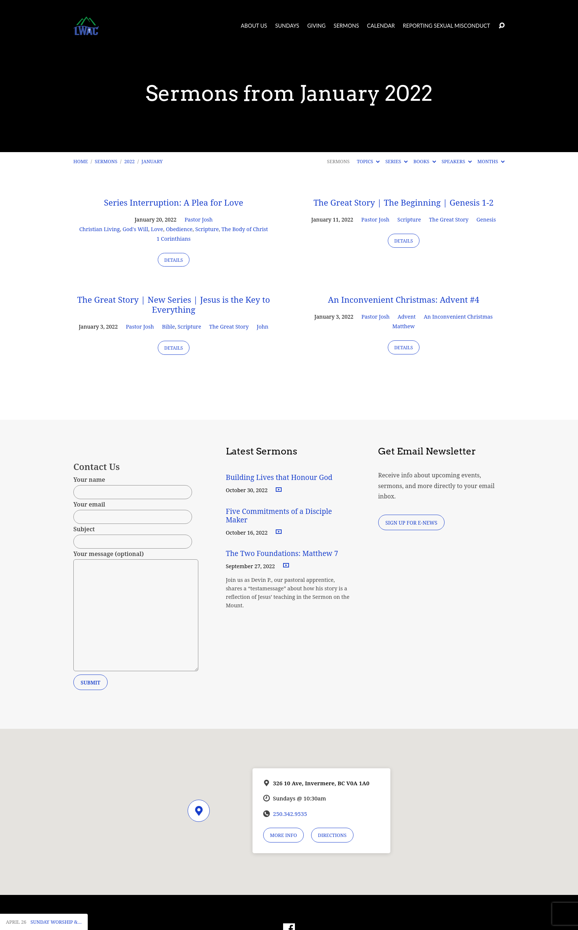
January (152, 161)
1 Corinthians (174, 238)
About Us (254, 25)
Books (424, 161)
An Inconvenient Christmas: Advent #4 (403, 299)
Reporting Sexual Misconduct (446, 25)
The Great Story (449, 219)
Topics (368, 161)
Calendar (381, 25)
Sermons (346, 25)
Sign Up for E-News (411, 522)
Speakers (457, 161)
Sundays (287, 25)
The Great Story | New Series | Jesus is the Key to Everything (173, 304)
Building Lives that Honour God (279, 477)
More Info (283, 835)
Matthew (403, 326)
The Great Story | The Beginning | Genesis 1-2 (403, 202)
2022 (129, 161)
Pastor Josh (199, 219)
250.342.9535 (290, 813)
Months (491, 161)
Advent (407, 316)
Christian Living (99, 229)
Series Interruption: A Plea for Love (173, 202)
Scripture (207, 229)
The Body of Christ (245, 229)
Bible (168, 326)
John (262, 326)
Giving (316, 25)
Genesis (486, 219)
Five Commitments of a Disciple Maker (279, 515)
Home (80, 161)
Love (157, 229)
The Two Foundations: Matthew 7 (283, 553)
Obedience (179, 229)
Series (396, 161)
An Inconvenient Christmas (458, 316)
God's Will (135, 229)
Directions (332, 835)
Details (173, 260)
